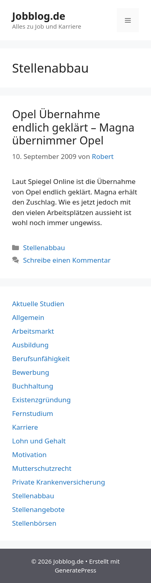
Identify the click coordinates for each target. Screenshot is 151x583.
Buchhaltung (32, 386)
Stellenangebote (38, 509)
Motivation (29, 454)
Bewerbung (30, 372)
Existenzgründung (41, 399)
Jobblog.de (38, 16)
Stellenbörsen (34, 523)
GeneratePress (75, 570)
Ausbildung (30, 344)
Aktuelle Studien (38, 303)
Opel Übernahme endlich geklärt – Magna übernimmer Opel (73, 127)
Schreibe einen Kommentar (67, 260)
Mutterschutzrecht (41, 468)
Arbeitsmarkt (33, 331)
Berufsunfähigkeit (41, 358)
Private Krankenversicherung (58, 482)
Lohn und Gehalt (39, 440)
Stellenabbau (44, 247)
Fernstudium (32, 413)
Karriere (25, 427)
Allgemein (28, 317)
